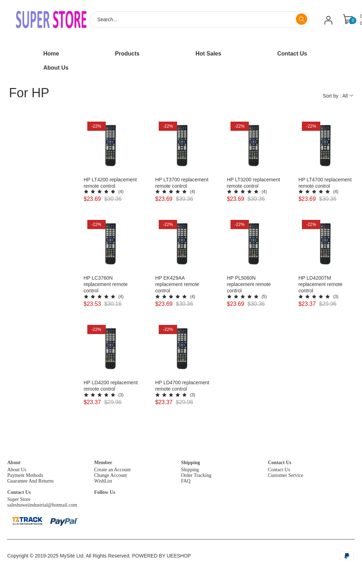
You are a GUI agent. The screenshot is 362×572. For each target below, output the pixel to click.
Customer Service (285, 475)
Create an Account (112, 469)
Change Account (110, 475)
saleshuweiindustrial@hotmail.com (42, 505)
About (13, 462)
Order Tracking (196, 475)
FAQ (186, 481)
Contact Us (280, 462)
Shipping (190, 462)
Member (103, 462)
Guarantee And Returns (30, 481)
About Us (16, 469)
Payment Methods (25, 475)
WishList (103, 481)
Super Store (18, 499)
